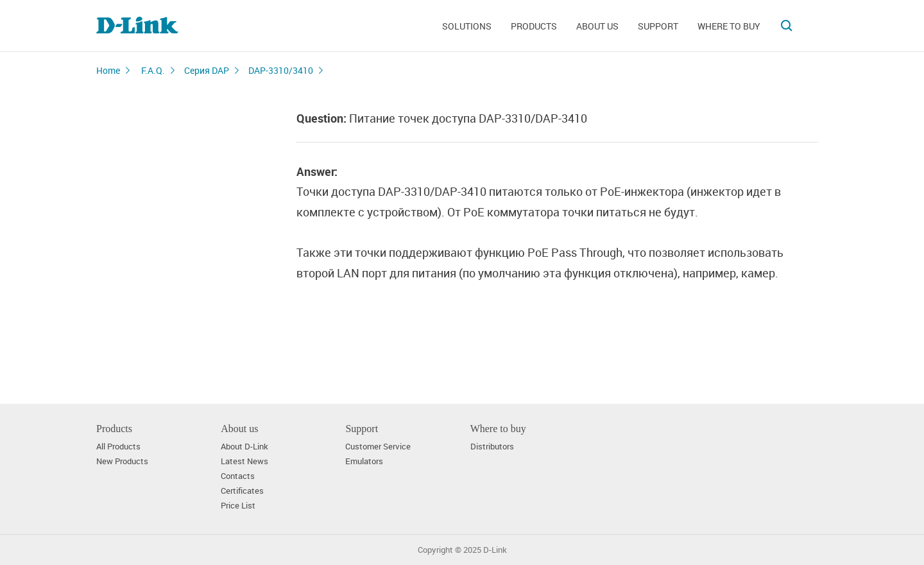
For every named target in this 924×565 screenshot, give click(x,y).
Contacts (238, 476)
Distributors (492, 446)
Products (534, 26)
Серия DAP (206, 70)
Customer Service (378, 446)
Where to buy (728, 26)
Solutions (467, 26)
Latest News (244, 461)
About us (597, 26)
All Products (118, 446)
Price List (238, 505)
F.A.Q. (153, 70)
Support (658, 26)
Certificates (242, 490)
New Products (122, 461)
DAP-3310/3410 (280, 70)
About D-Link (244, 446)
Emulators (364, 461)
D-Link (495, 549)
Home (108, 70)
